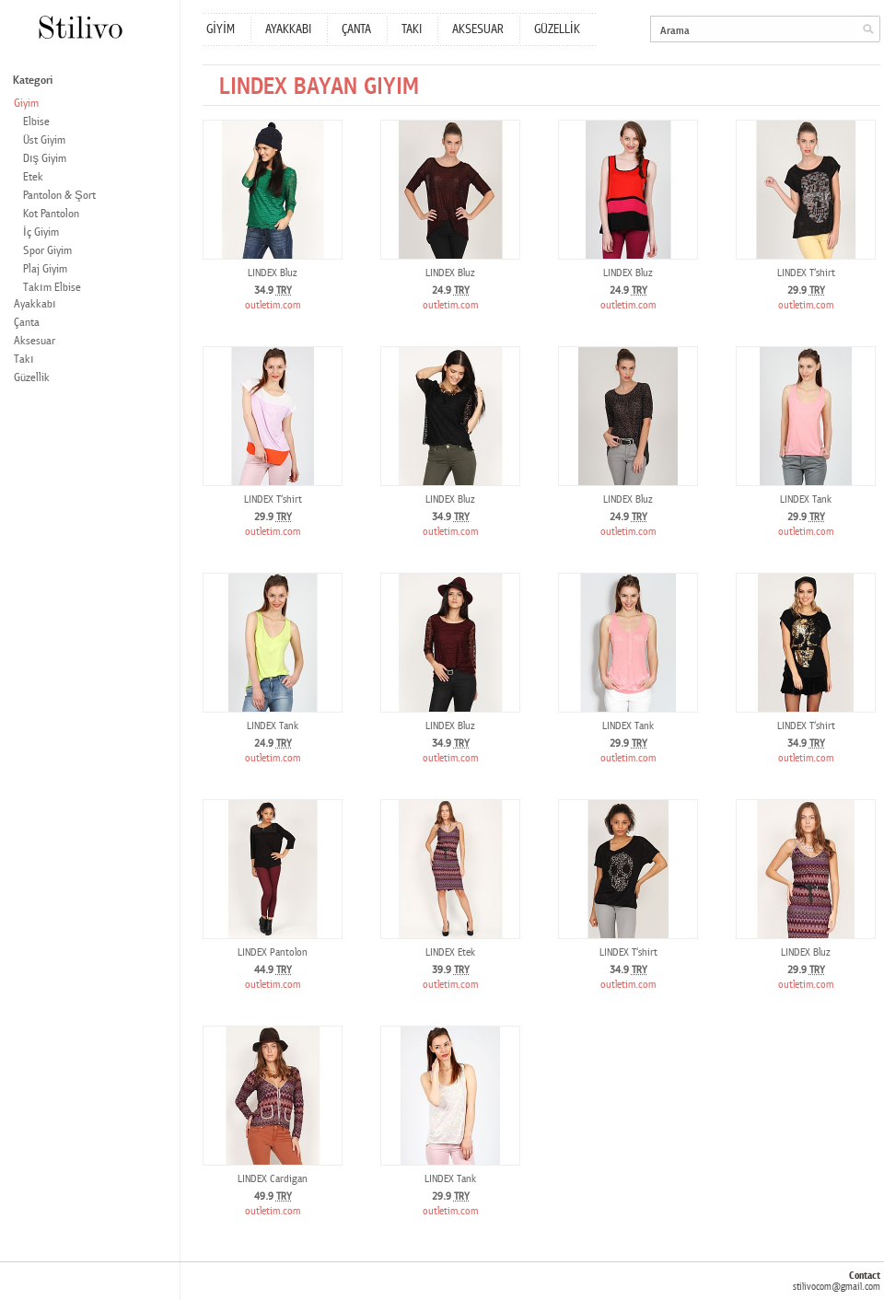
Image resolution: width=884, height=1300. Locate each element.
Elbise (36, 122)
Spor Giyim (47, 251)
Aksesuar (34, 341)
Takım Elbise (52, 288)
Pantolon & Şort (59, 196)
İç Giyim (41, 232)
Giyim (26, 103)
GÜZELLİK (557, 29)
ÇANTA (356, 29)
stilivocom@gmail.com (836, 1287)
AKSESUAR (478, 29)
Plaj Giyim (45, 269)
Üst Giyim (44, 140)
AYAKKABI (288, 29)
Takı (24, 359)
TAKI (411, 29)
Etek (33, 177)
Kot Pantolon (51, 214)
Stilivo (79, 27)
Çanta (27, 323)
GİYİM (220, 29)
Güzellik (32, 378)
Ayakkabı (35, 304)
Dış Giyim (44, 159)
